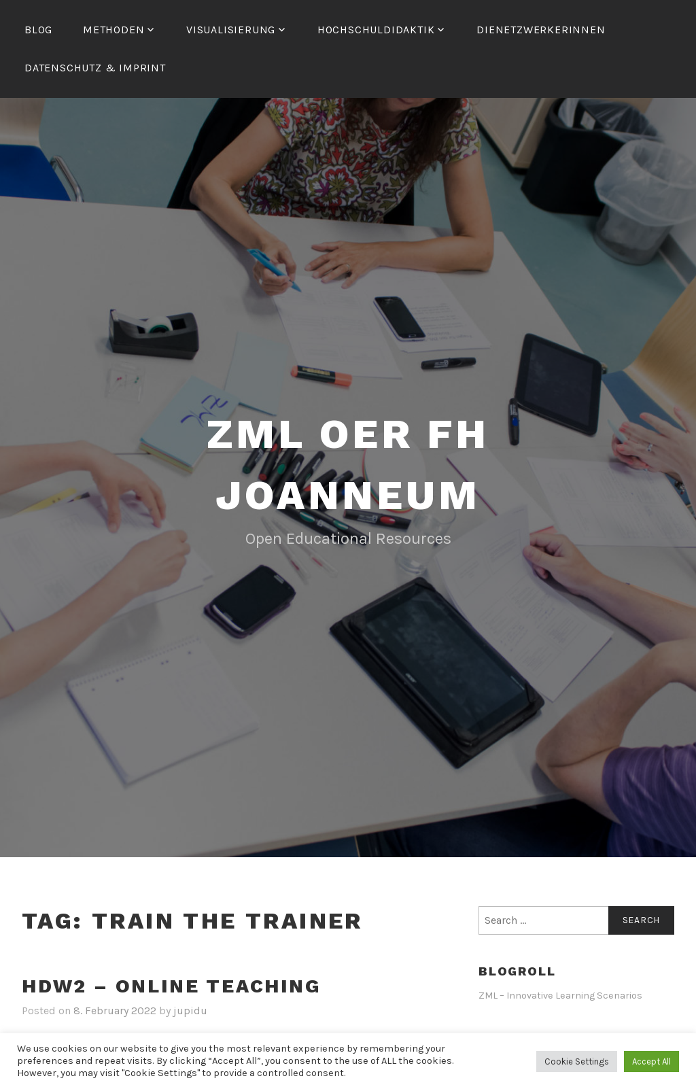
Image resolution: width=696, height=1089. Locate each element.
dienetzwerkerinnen (540, 29)
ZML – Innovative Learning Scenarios (560, 995)
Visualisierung (230, 29)
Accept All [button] (651, 1061)
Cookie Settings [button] (576, 1061)
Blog (38, 29)
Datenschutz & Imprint (95, 67)
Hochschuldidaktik (376, 29)
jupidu (190, 1010)
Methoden (113, 29)
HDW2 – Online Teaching (171, 986)
